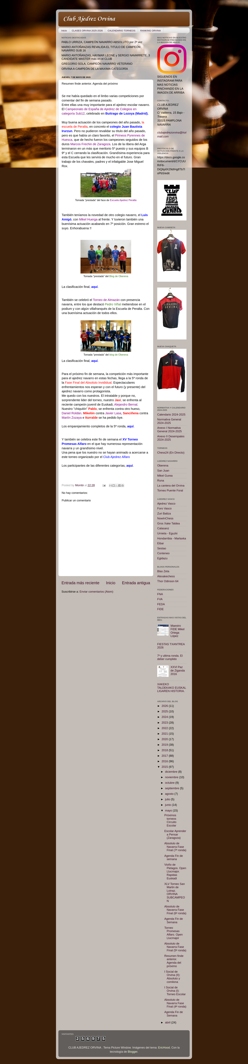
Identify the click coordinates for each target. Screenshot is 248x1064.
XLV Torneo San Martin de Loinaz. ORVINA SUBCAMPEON (174, 892)
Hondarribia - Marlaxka (171, 538)
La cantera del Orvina (170, 485)
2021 (165, 733)
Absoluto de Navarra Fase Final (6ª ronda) (175, 910)
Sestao (161, 548)
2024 (165, 717)
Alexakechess (166, 576)
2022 (165, 728)
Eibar (160, 543)
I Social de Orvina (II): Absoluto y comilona (172, 977)
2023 (165, 722)
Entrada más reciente (80, 583)
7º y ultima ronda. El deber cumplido (170, 657)
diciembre (171, 771)
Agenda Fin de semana (173, 857)
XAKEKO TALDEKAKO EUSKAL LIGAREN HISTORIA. (171, 688)
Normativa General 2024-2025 (169, 421)
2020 (165, 739)
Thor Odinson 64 (167, 581)
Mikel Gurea (165, 475)
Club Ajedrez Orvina (89, 19)
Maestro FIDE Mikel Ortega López (177, 631)
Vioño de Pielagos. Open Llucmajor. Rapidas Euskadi (175, 871)
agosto (169, 793)
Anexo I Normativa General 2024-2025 (169, 429)
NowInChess (165, 518)
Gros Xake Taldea (168, 523)
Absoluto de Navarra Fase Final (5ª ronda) (175, 947)
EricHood (164, 1047)
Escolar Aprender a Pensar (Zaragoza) (175, 834)
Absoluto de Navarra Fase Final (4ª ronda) (175, 1003)
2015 (165, 766)
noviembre (172, 777)
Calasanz (163, 528)
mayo (169, 810)
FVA (160, 599)
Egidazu (162, 558)
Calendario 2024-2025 (171, 414)
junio (168, 804)
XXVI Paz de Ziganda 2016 (177, 670)
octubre (170, 782)
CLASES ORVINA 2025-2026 (87, 30)
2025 (165, 711)
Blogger (132, 1051)
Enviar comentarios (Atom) (96, 591)
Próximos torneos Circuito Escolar (170, 820)
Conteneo (163, 553)
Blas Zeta (163, 571)
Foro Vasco (164, 508)
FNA (160, 594)
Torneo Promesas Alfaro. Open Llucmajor (173, 933)
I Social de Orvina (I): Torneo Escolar (175, 991)
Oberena (162, 465)
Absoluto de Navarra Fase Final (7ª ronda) (175, 847)
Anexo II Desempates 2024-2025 (170, 438)
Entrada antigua (136, 583)
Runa (160, 480)
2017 (165, 755)
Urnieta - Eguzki (167, 533)
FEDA (161, 604)
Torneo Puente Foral (170, 490)
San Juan (163, 470)
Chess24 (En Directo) (170, 452)
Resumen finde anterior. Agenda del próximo (173, 961)
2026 (165, 705)
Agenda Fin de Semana (173, 920)
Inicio (64, 30)
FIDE (160, 609)
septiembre (172, 788)
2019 (165, 744)
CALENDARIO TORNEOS (121, 30)
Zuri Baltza (164, 513)
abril (168, 1022)
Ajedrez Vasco (166, 503)
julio (168, 799)
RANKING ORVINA (150, 30)
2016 (165, 761)
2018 (165, 750)
